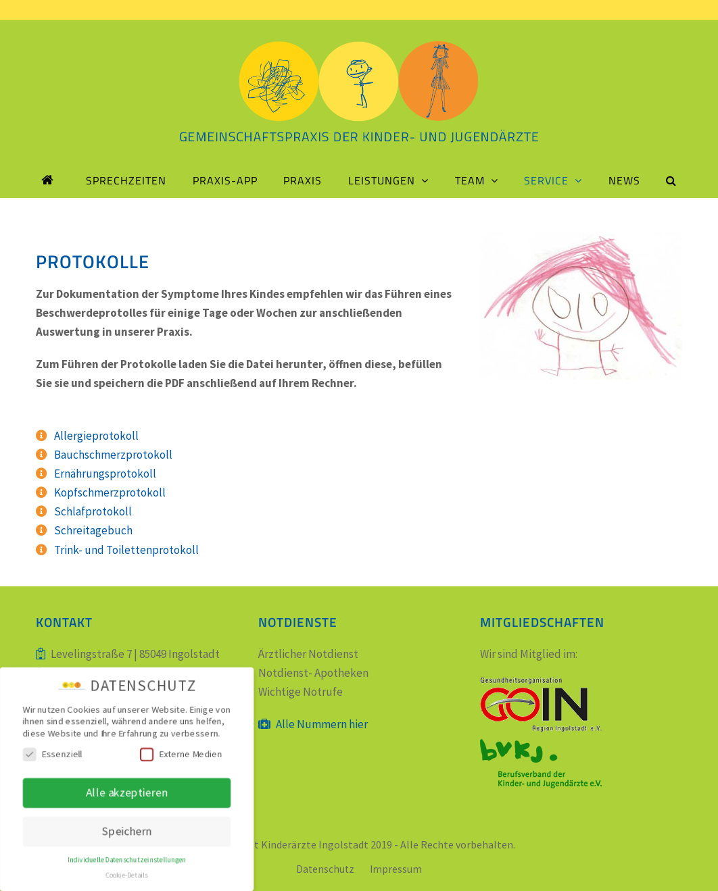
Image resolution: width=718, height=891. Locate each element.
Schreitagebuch (93, 530)
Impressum (396, 869)
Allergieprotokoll (96, 435)
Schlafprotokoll (93, 511)
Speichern (126, 831)
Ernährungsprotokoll (105, 473)
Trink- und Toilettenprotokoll (126, 549)
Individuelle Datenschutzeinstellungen (127, 861)
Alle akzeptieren (126, 792)
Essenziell (51, 754)
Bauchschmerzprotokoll (113, 454)
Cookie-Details (127, 876)
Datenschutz (325, 869)
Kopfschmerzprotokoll (110, 492)
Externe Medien (181, 754)
